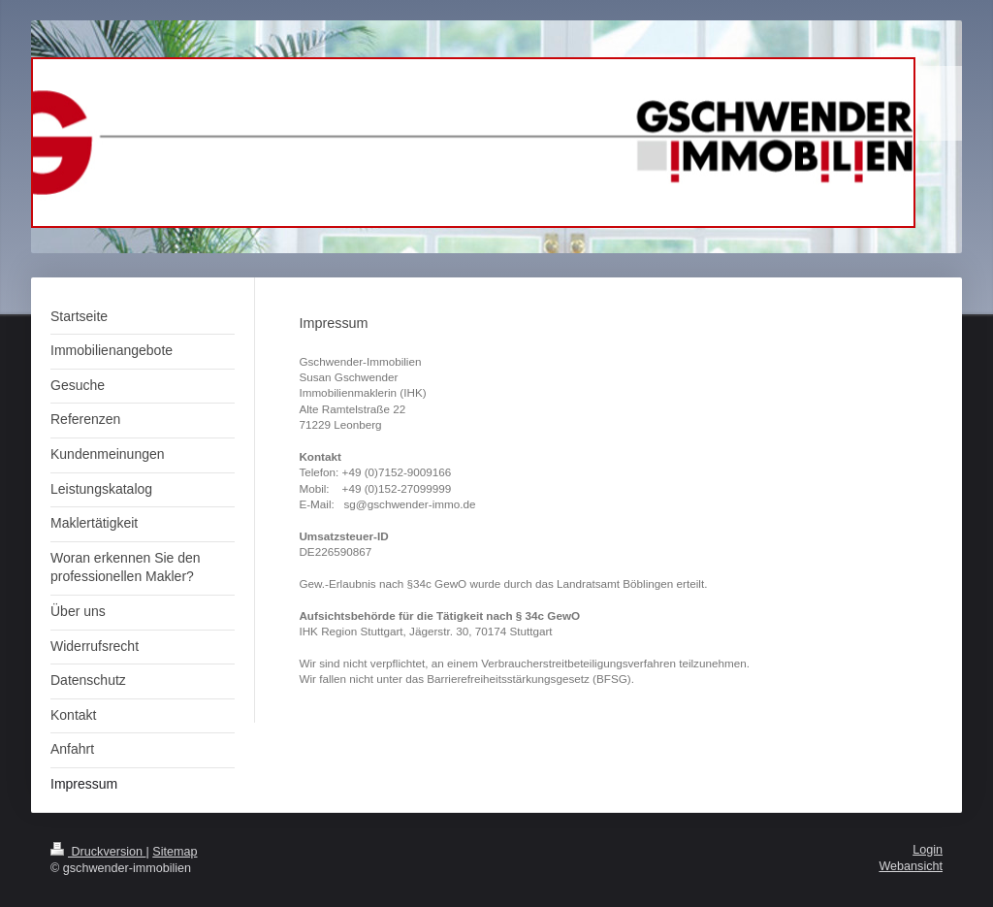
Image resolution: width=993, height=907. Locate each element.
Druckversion (97, 851)
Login (928, 850)
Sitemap (174, 851)
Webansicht (911, 866)
